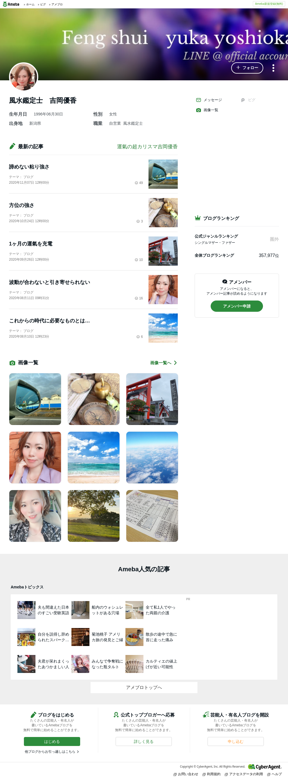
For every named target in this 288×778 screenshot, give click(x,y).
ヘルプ (274, 774)
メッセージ (209, 100)
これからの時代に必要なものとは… (49, 321)
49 (139, 183)
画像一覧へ (164, 362)
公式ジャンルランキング (216, 236)
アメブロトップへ (144, 687)
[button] (247, 68)
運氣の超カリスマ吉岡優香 (147, 146)
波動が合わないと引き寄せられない (49, 282)
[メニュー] (273, 68)
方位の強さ (21, 205)
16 (139, 298)
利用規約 (211, 774)
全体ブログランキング (214, 255)
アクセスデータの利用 (244, 774)
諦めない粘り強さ (29, 167)
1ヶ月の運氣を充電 (30, 244)
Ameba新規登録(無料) (269, 4)
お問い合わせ (186, 774)
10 (139, 260)
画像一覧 (207, 110)
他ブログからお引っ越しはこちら (50, 752)
